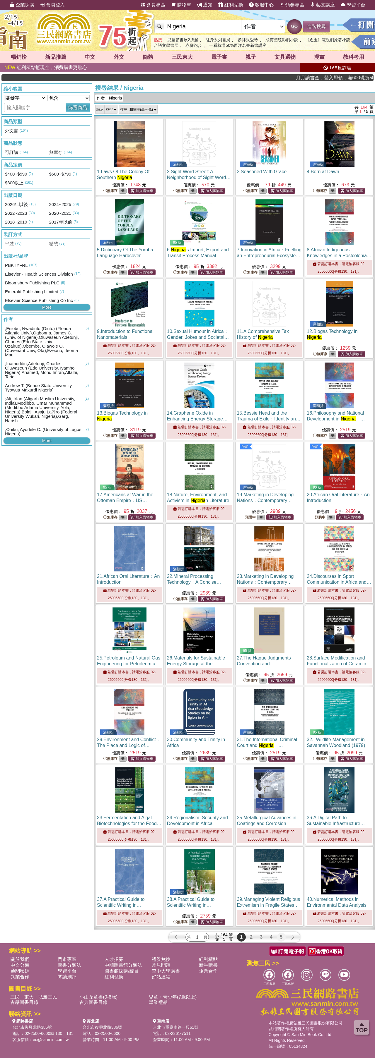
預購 (244, 446)
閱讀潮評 (67, 976)
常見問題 (161, 965)
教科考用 (353, 57)
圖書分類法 (69, 965)
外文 (119, 57)
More (47, 307)
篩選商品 (77, 107)
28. (339, 663)
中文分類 (20, 965)
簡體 (148, 57)
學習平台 (353, 4)
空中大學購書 (166, 970)
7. (269, 255)
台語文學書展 (166, 45)
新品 (55, 57)
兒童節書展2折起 (182, 39)
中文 (90, 57)
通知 (204, 4)
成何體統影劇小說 (281, 39)
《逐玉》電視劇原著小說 (327, 39)
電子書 (219, 57)
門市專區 (67, 959)
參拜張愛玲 (248, 39)
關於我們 (20, 959)
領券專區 (291, 4)
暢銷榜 (19, 57)
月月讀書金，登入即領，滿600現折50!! (351, 77)
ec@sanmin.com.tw (51, 1039)
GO (294, 26)
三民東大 (182, 57)
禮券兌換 (161, 959)
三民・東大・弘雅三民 (33, 997)
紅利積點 (208, 959)
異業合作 (20, 976)
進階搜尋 (316, 26)
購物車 (181, 4)
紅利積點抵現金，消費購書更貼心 (45, 67)
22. (194, 582)
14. (197, 419)
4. (323, 171)
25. (129, 663)
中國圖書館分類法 (123, 965)
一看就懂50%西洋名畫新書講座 (238, 45)
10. (198, 337)
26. (196, 663)
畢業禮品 (158, 1002)
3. (262, 171)
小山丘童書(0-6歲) (98, 997)
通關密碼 (20, 970)
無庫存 (110, 190)
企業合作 (208, 970)
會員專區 (153, 4)
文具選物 (285, 57)
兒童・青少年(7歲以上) (173, 997)
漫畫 (319, 57)
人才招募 (114, 959)
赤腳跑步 (193, 45)
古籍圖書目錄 (24, 1002)
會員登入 (52, 4)
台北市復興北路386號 (32, 1027)
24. (339, 582)
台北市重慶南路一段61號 (176, 1027)
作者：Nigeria (109, 98)
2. (199, 177)
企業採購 (22, 4)
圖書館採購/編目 (122, 970)
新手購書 (208, 965)
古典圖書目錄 (93, 1002)
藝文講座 (322, 4)
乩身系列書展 (218, 39)
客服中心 (261, 4)
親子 (251, 57)
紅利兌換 (230, 4)
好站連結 (161, 976)
